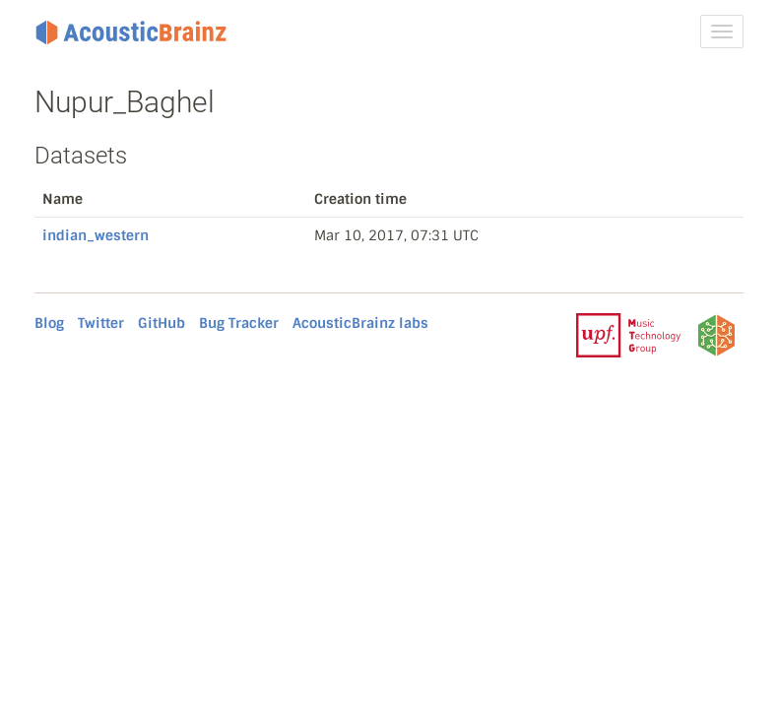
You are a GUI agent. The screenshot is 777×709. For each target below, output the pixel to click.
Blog (49, 323)
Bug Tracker (239, 323)
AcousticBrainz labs (360, 323)
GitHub (161, 323)
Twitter (101, 323)
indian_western (95, 235)
